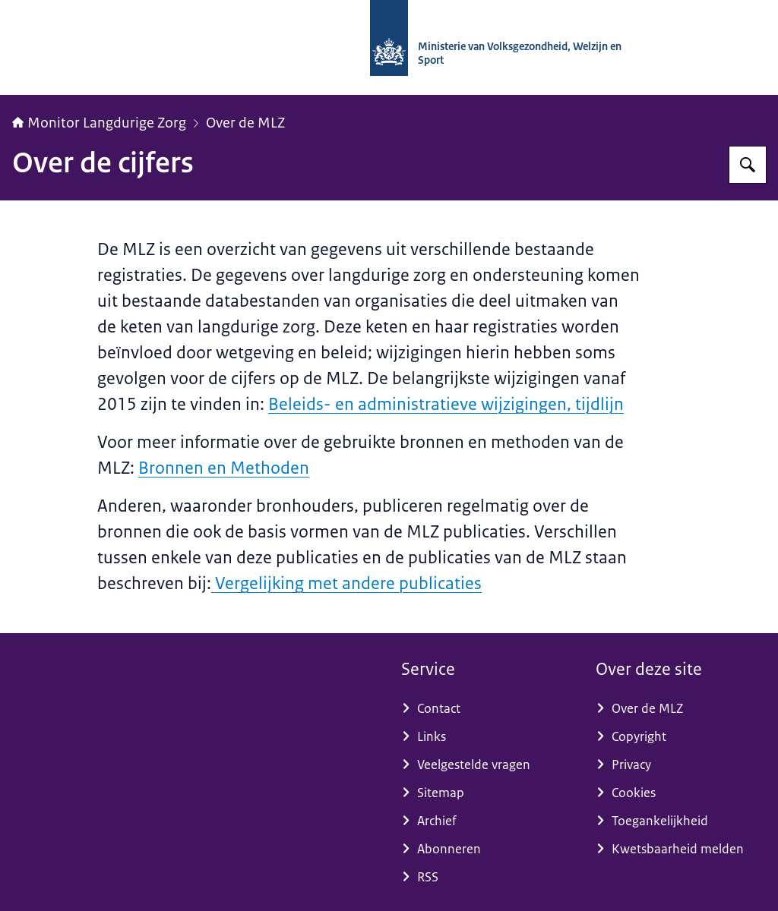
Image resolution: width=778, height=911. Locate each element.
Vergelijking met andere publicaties (346, 583)
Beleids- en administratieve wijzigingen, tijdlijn (446, 404)
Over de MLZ (245, 123)
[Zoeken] (747, 165)
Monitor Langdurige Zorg (99, 123)
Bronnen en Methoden (223, 468)
